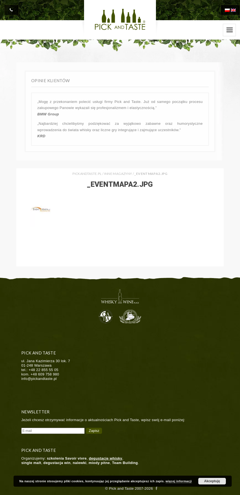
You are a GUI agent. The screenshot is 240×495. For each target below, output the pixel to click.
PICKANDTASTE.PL (86, 174)
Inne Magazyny (118, 174)
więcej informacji (179, 481)
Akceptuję (212, 481)
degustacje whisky (105, 458)
